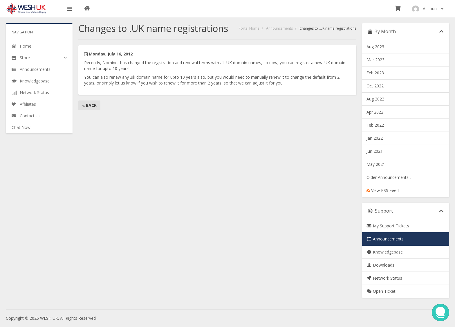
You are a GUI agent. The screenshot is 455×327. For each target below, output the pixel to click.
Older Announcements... (388, 177)
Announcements (279, 28)
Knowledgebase (384, 252)
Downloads (380, 265)
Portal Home (249, 28)
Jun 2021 (374, 151)
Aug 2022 (375, 99)
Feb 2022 (375, 125)
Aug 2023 (375, 46)
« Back (89, 105)
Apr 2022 (374, 112)
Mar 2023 (375, 59)
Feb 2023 (375, 73)
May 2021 (375, 164)
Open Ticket (381, 291)
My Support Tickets (387, 226)
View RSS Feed (382, 190)
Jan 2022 (374, 138)
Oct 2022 (375, 86)
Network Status (384, 278)
